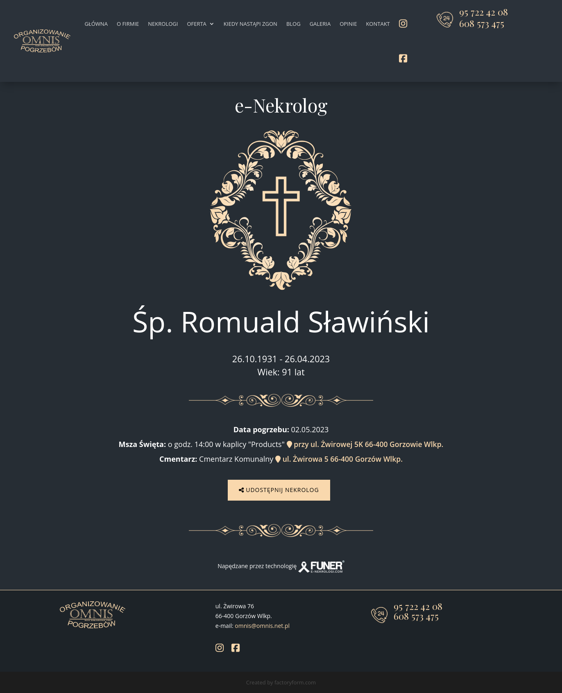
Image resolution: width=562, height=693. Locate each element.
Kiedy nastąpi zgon (250, 23)
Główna (96, 23)
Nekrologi (163, 23)
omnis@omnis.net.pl (262, 624)
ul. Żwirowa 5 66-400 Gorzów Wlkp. (339, 459)
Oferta (196, 23)
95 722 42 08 (483, 11)
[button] (16, 676)
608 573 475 (481, 23)
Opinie (348, 23)
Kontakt (378, 23)
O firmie (128, 23)
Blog (293, 23)
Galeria (320, 23)
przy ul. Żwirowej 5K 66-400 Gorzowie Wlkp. (365, 444)
